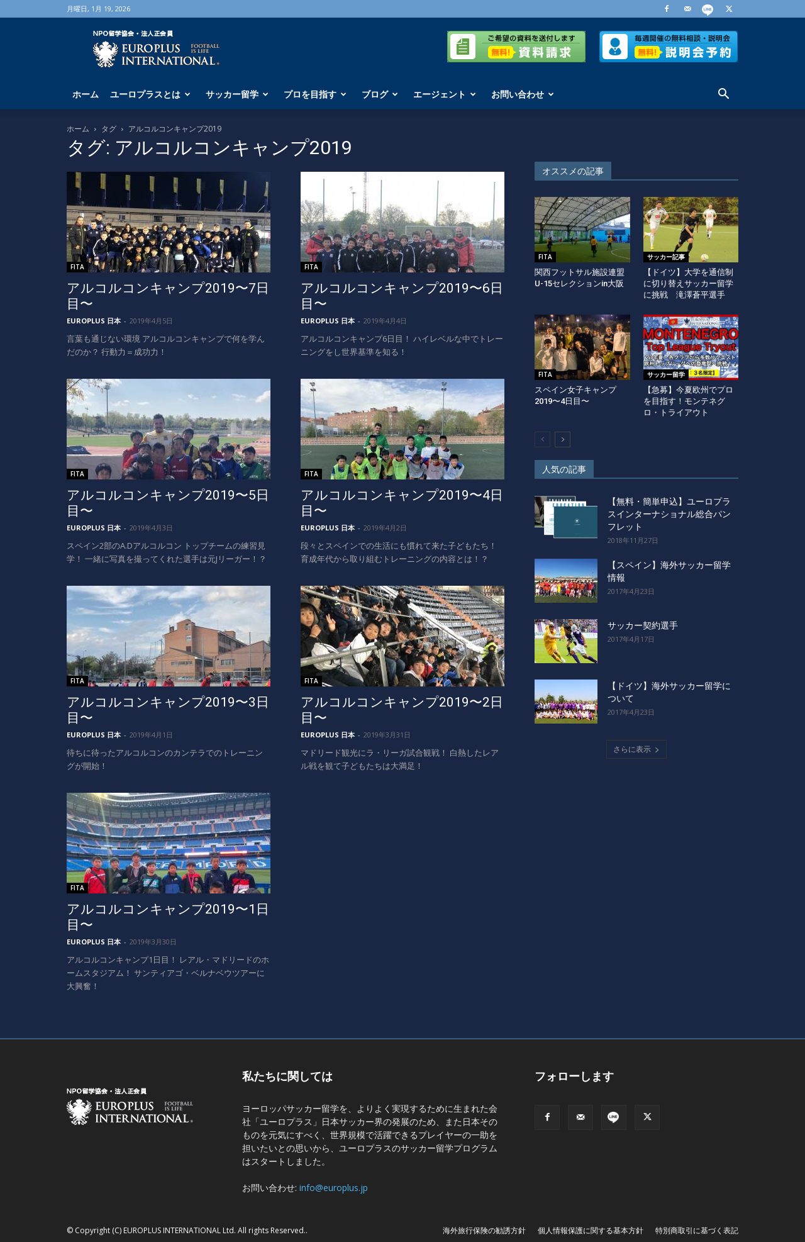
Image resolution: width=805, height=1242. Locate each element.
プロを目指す (315, 94)
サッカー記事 (666, 256)
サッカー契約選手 (643, 625)
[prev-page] (542, 439)
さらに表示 (636, 749)
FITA (77, 266)
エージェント (444, 94)
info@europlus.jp (333, 1188)
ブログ (380, 94)
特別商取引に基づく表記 (696, 1230)
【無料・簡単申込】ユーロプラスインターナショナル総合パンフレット (669, 514)
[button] (723, 95)
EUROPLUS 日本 (94, 320)
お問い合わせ (522, 94)
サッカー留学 (237, 94)
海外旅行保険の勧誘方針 (484, 1230)
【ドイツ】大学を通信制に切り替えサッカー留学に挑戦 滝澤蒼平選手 (688, 283)
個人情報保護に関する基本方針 (590, 1230)
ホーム (85, 94)
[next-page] (562, 439)
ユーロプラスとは (150, 94)
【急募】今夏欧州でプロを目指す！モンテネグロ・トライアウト (688, 401)
